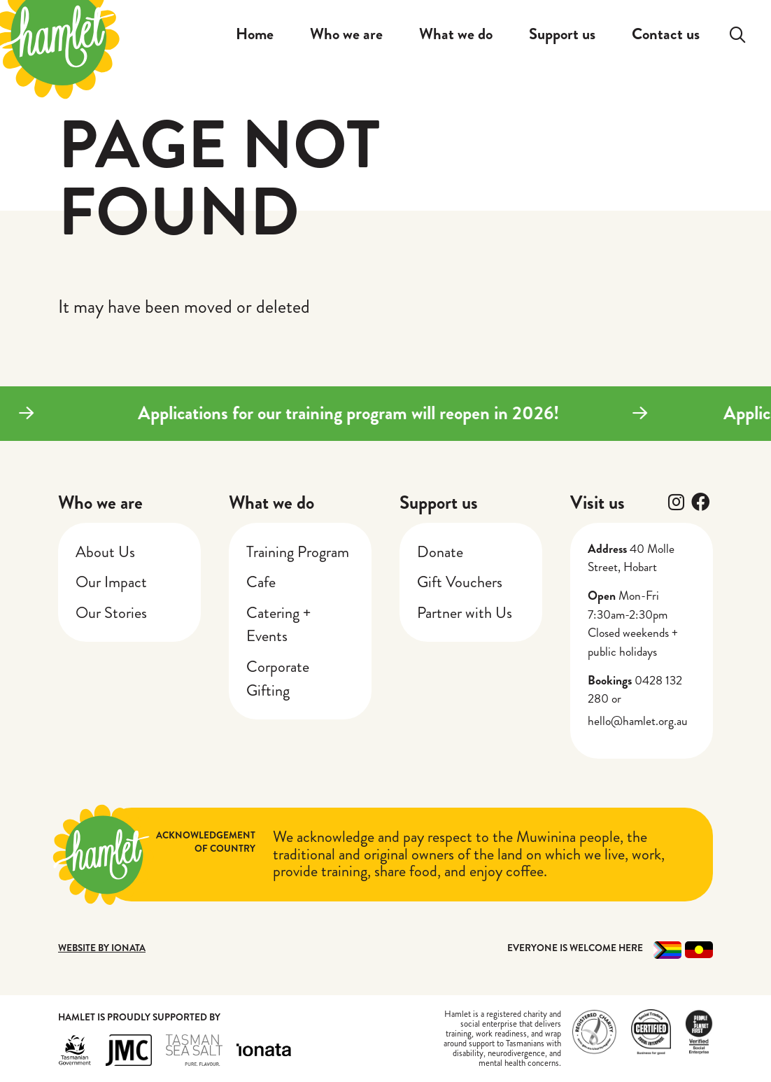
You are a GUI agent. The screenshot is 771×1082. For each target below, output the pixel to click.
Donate (440, 552)
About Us (105, 552)
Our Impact (111, 582)
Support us (438, 502)
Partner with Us (464, 613)
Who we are (100, 502)
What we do (271, 502)
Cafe (261, 582)
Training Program (297, 552)
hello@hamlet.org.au (638, 721)
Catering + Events (278, 624)
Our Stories (111, 613)
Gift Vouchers (459, 582)
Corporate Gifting (277, 678)
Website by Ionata (102, 948)
